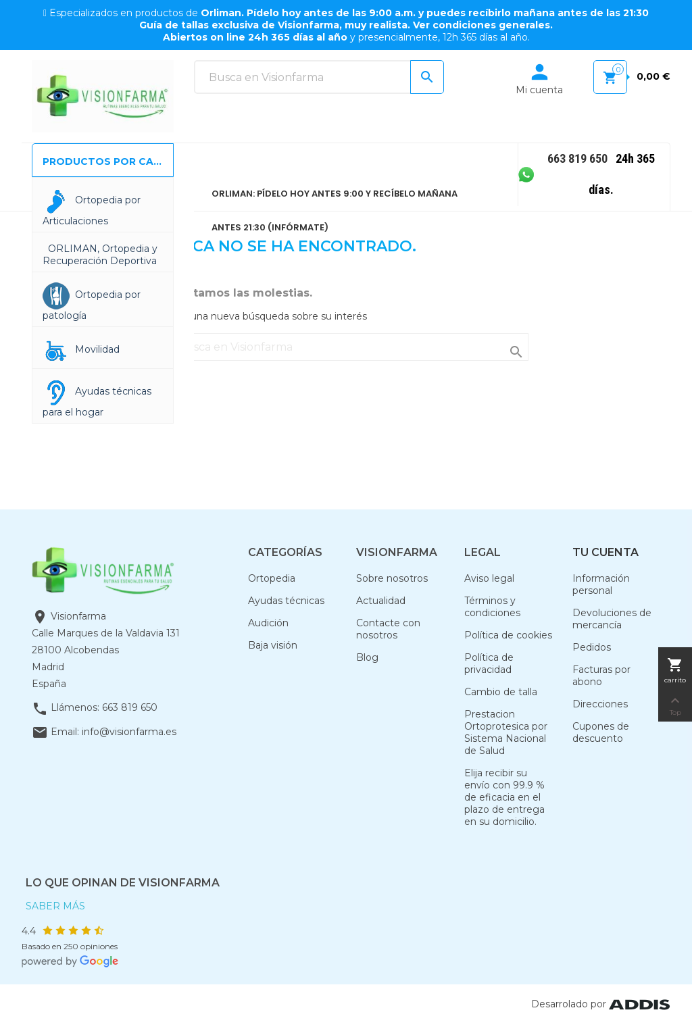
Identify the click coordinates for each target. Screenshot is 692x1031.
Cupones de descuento (600, 732)
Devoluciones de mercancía (611, 619)
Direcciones (600, 704)
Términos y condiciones (492, 607)
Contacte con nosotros (388, 629)
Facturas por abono (601, 675)
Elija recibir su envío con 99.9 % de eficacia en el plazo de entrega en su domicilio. (504, 797)
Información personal (601, 584)
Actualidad (380, 601)
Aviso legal (489, 578)
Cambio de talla (500, 692)
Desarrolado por (600, 1004)
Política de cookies (508, 635)
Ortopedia (271, 578)
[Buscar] (319, 77)
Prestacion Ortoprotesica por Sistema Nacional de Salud (505, 732)
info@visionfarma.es (129, 732)
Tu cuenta (605, 552)
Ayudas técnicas (286, 601)
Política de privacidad (489, 663)
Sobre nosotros (392, 578)
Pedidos (591, 647)
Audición (268, 623)
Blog (367, 657)
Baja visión (272, 645)
